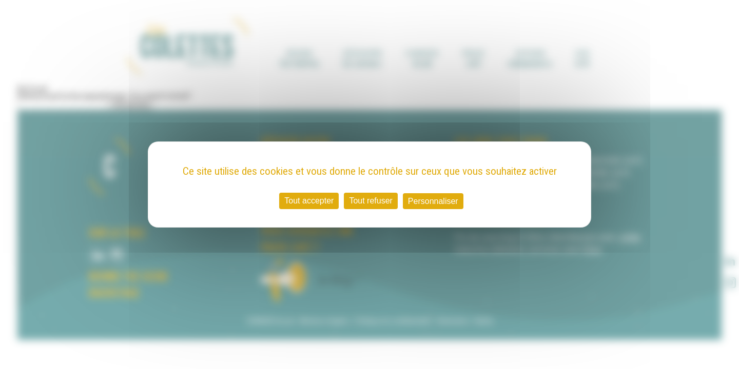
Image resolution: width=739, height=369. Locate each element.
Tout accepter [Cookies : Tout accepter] (309, 200)
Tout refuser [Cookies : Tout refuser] (370, 200)
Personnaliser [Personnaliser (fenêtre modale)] (433, 201)
